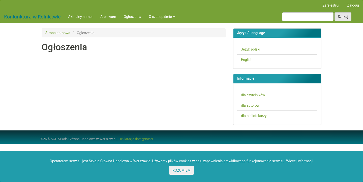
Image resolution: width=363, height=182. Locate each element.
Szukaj (343, 17)
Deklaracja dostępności (136, 139)
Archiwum (108, 17)
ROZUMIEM (181, 170)
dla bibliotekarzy (253, 116)
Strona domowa (57, 33)
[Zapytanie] (308, 16)
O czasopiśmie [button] (162, 17)
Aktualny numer (80, 17)
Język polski (250, 49)
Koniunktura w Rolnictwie (32, 16)
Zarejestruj (330, 5)
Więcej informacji (299, 161)
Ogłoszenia (132, 17)
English (246, 60)
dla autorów (250, 105)
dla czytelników (253, 95)
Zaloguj (353, 5)
